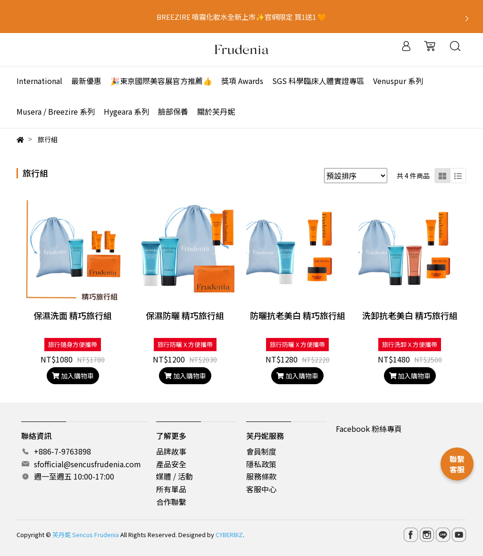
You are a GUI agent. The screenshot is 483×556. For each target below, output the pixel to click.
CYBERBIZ (229, 534)
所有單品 (171, 489)
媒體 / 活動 (174, 476)
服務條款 (261, 476)
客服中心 (261, 489)
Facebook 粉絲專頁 (369, 428)
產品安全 (171, 464)
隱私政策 (261, 464)
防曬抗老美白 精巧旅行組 (297, 315)
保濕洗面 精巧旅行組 (72, 315)
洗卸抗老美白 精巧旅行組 (410, 315)
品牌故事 (171, 451)
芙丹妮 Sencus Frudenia (85, 534)
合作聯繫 (171, 501)
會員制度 (261, 451)
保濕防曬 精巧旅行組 (185, 315)
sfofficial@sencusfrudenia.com (87, 464)
